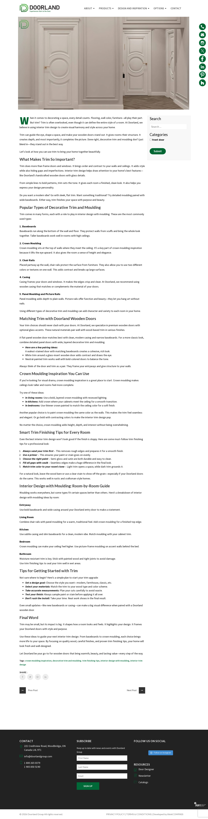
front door (157, 139)
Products (105, 8)
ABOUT (88, 8)
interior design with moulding (115, 660)
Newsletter (145, 775)
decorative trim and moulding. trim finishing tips (76, 660)
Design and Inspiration (132, 8)
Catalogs (143, 782)
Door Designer (146, 769)
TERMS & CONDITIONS (138, 814)
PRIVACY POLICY (115, 814)
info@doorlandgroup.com (38, 756)
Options (159, 8)
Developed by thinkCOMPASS (168, 814)
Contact (176, 8)
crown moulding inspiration (38, 660)
